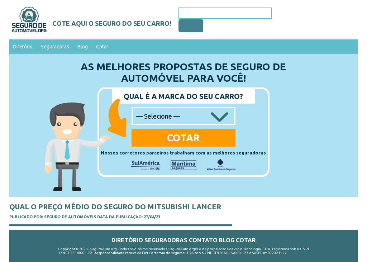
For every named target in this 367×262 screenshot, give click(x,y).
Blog (82, 46)
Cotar (102, 46)
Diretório (23, 46)
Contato (203, 240)
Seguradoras (55, 46)
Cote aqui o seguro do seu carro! (111, 23)
